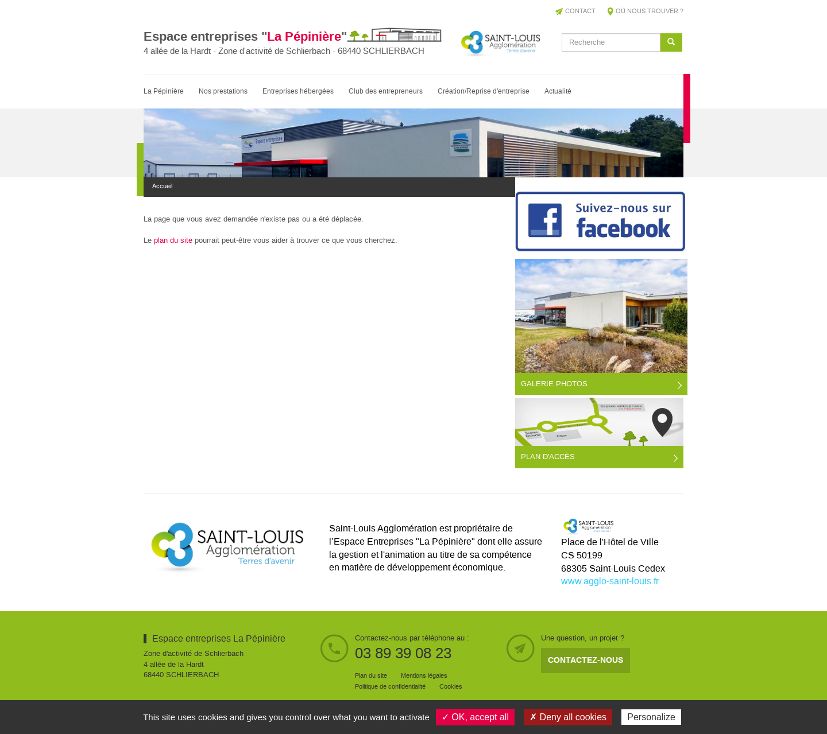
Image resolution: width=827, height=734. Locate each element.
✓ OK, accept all (475, 717)
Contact (580, 11)
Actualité (557, 91)
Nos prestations (223, 91)
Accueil (162, 186)
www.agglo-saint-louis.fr (610, 581)
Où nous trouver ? (649, 11)
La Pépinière (164, 91)
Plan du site (371, 676)
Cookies (450, 687)
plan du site (173, 240)
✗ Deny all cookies (568, 717)
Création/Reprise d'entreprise (484, 91)
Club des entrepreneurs (386, 91)
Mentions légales (424, 676)
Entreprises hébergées (298, 91)
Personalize (651, 717)
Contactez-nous (585, 660)
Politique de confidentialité (390, 687)
